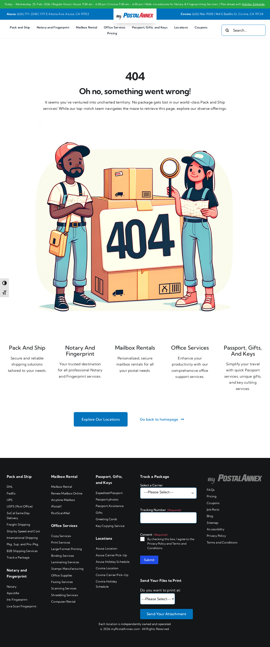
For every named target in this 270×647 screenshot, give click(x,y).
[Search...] (244, 30)
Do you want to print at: (160, 590)
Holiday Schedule (253, 4)
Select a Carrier (151, 485)
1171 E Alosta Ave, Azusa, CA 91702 (64, 14)
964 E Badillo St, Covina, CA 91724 (239, 14)
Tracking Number (160, 510)
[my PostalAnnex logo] (135, 12)
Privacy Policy (156, 543)
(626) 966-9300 (202, 14)
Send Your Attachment (166, 614)
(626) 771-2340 (27, 14)
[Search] (227, 30)
